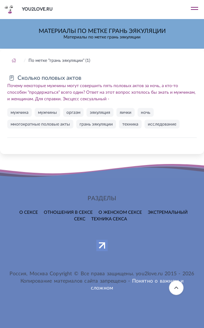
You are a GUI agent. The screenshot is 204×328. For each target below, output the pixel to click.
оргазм (73, 112)
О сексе (28, 212)
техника (130, 124)
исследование (162, 124)
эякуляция (100, 112)
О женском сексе (120, 212)
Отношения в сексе (68, 212)
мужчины (47, 112)
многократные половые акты (40, 124)
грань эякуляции (96, 124)
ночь (145, 112)
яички (125, 112)
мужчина (19, 112)
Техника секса (109, 219)
